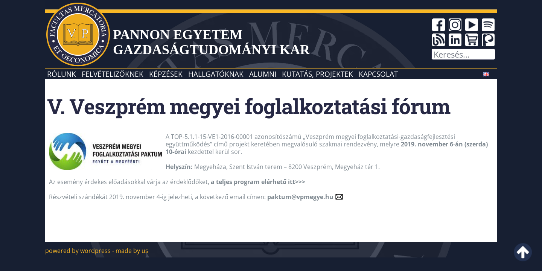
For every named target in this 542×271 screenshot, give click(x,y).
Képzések (166, 74)
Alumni (262, 74)
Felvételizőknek (112, 74)
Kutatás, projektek (317, 74)
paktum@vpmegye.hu (300, 197)
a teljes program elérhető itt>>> (258, 182)
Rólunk (61, 74)
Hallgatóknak (216, 74)
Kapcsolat (378, 74)
